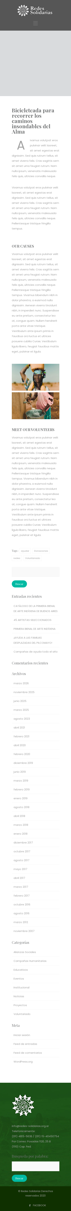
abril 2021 (19, 727)
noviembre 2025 (24, 692)
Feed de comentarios (28, 1053)
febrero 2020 (22, 754)
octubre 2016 (22, 904)
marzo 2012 (21, 922)
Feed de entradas (25, 1044)
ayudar (25, 551)
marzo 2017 (21, 887)
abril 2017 (19, 878)
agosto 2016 (21, 913)
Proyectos (20, 1005)
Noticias (19, 996)
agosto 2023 (22, 719)
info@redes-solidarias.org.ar (30, 1126)
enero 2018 (20, 834)
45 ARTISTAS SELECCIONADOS (32, 620)
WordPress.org (23, 1061)
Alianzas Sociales (25, 952)
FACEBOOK (39, 1205)
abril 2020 (20, 745)
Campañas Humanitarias (30, 961)
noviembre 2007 (24, 931)
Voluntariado (32, 558)
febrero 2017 (22, 895)
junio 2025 (20, 701)
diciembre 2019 (23, 763)
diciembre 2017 (23, 842)
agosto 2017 (21, 860)
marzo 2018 (21, 825)
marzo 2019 (21, 780)
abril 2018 (19, 816)
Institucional (21, 987)
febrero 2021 (21, 736)
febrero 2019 (22, 789)
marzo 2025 (21, 710)
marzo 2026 (21, 683)
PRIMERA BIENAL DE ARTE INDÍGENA (34, 629)
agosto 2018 (21, 807)
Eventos (19, 978)
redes (16, 558)
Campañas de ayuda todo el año (36, 651)
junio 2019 (20, 772)
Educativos (21, 970)
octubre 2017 (22, 851)
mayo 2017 (20, 869)
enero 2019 (20, 798)
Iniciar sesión (22, 1035)
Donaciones (41, 551)
